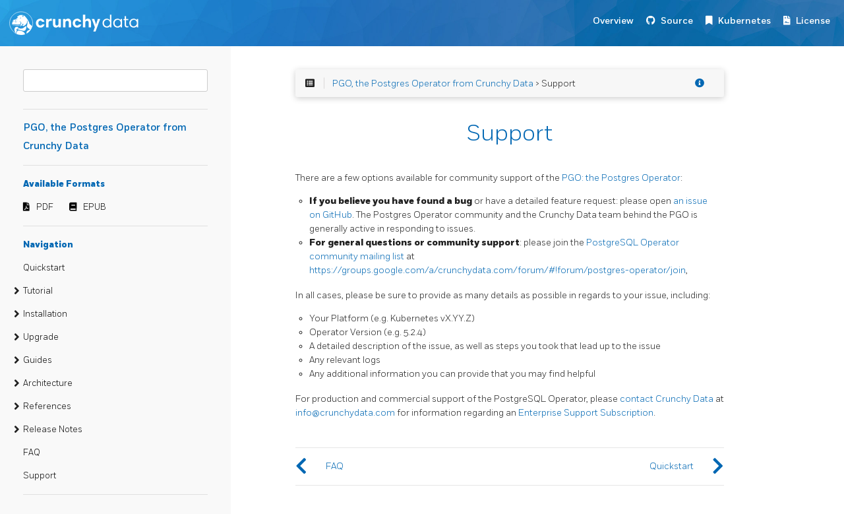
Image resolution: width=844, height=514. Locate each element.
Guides (37, 360)
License (813, 20)
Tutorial (38, 291)
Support (39, 475)
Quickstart (44, 268)
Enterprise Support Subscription (585, 412)
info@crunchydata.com (345, 412)
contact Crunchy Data (666, 398)
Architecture (48, 383)
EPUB (94, 207)
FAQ (31, 452)
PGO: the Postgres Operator (621, 177)
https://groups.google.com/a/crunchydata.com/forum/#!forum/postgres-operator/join (497, 270)
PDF (44, 207)
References (47, 406)
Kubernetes (744, 20)
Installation (45, 314)
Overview (613, 20)
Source (677, 20)
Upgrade (41, 337)
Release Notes (52, 429)
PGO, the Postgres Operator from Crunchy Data (432, 83)
